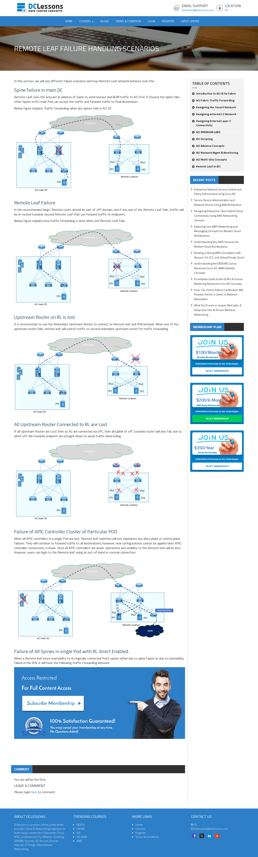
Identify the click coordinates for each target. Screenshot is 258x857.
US (226, 10)
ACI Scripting (202, 139)
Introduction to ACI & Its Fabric (214, 93)
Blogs (104, 21)
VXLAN (80, 829)
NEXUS (81, 824)
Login (151, 21)
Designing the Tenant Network (214, 107)
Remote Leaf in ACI (206, 166)
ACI (78, 833)
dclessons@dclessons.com (198, 10)
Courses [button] (86, 21)
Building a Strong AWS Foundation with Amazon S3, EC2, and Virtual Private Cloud (219, 255)
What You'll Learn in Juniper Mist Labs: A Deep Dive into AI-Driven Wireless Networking (217, 310)
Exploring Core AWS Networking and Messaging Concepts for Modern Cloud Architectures (217, 231)
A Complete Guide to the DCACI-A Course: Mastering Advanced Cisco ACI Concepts (218, 281)
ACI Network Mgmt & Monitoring (215, 152)
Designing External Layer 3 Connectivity (211, 123)
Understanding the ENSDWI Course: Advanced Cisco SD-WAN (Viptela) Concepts (215, 268)
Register (168, 21)
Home (68, 21)
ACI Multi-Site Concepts (209, 159)
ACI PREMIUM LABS (206, 132)
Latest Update (190, 21)
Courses (140, 829)
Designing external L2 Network (214, 114)
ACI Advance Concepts (208, 146)
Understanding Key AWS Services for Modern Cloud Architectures (216, 244)
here (34, 792)
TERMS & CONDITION (128, 21)
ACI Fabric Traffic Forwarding (213, 100)
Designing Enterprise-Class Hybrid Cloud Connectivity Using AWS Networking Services (218, 215)
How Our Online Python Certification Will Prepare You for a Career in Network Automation (218, 294)
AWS (79, 841)
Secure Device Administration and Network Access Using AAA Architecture (218, 202)
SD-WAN (82, 837)
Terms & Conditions (147, 837)
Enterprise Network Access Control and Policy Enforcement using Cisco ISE (217, 191)
